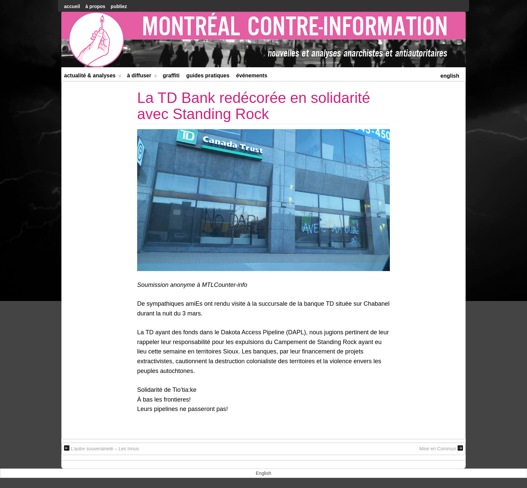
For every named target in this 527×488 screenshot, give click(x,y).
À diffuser (142, 77)
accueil (72, 6)
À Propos (95, 6)
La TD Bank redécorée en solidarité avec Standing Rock (253, 105)
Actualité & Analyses (92, 77)
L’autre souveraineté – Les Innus (101, 448)
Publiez (119, 6)
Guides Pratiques (207, 75)
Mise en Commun (441, 448)
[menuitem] (450, 75)
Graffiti (171, 75)
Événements (252, 75)
